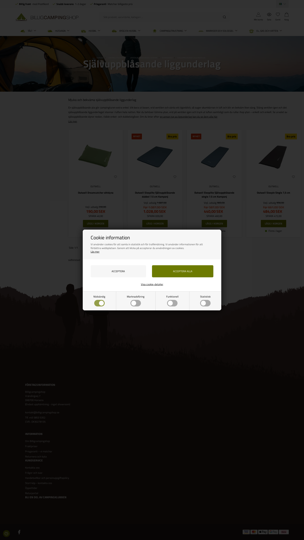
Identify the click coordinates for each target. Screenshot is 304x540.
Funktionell (172, 301)
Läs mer (95, 252)
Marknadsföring (135, 301)
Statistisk (205, 301)
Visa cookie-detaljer (152, 284)
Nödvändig (99, 301)
